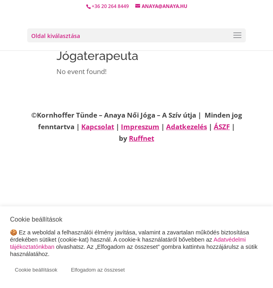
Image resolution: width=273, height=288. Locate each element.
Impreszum (140, 126)
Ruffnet (141, 138)
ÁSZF (222, 126)
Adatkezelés (186, 126)
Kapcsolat (97, 126)
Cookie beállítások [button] (36, 270)
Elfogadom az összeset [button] (97, 270)
